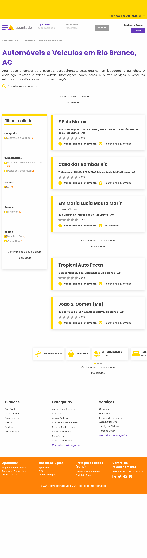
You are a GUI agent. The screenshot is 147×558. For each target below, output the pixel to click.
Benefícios (58, 436)
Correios (104, 409)
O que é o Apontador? (14, 467)
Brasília (9, 422)
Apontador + (45, 467)
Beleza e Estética (61, 431)
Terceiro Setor (107, 430)
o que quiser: (44, 24)
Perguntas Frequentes (14, 471)
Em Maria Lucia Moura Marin (90, 203)
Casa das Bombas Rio (83, 164)
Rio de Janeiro (13, 413)
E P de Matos (72, 122)
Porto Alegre (12, 431)
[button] (96, 363)
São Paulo (10, 409)
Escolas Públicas (67, 209)
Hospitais (104, 413)
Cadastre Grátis (133, 25)
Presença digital (47, 474)
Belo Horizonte (13, 418)
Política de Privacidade (88, 471)
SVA (41, 471)
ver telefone (112, 225)
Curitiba (9, 427)
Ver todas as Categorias (66, 445)
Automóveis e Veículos (65, 422)
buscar (102, 27)
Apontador (8, 40)
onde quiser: (72, 24)
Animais (56, 413)
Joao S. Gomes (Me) (81, 304)
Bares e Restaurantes (64, 427)
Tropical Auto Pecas (80, 265)
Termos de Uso (10, 474)
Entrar (137, 30)
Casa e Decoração (63, 440)
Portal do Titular (84, 475)
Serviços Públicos (109, 426)
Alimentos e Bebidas (63, 409)
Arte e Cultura (60, 418)
